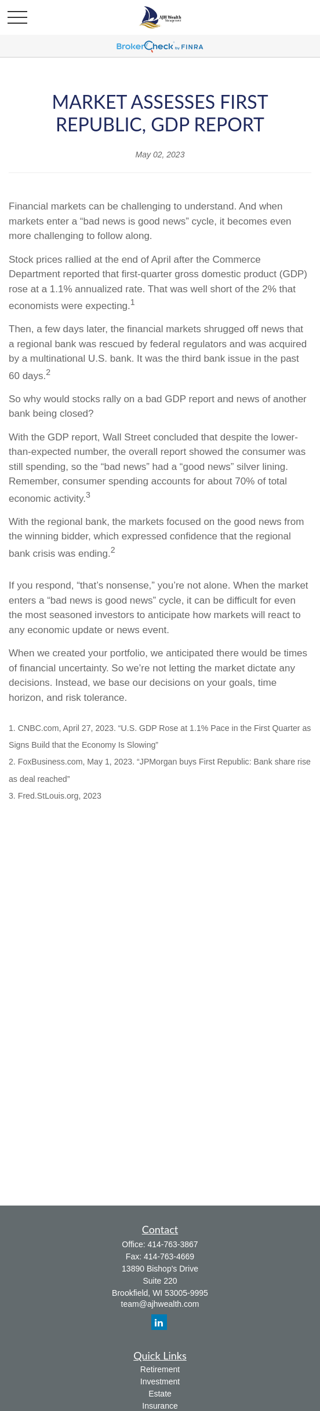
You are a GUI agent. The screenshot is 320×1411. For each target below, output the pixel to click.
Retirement (160, 1369)
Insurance (159, 1405)
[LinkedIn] (159, 1322)
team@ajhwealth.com (160, 1304)
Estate (160, 1393)
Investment (160, 1381)
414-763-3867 (172, 1244)
